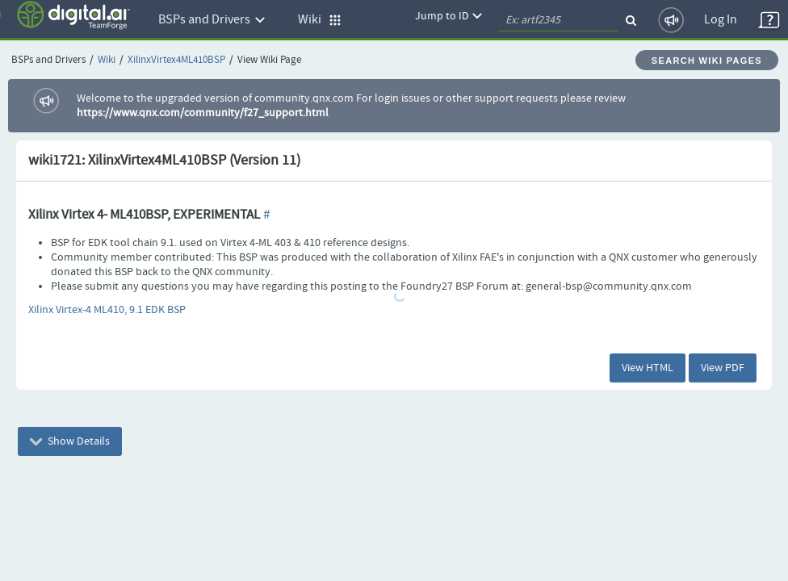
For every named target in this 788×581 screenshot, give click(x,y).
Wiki (106, 60)
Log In (720, 19)
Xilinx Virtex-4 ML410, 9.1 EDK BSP (107, 310)
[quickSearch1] (557, 20)
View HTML (647, 368)
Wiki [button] (320, 19)
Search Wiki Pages (707, 60)
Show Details (70, 441)
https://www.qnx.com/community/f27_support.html (203, 113)
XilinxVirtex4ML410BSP (176, 60)
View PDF (722, 368)
